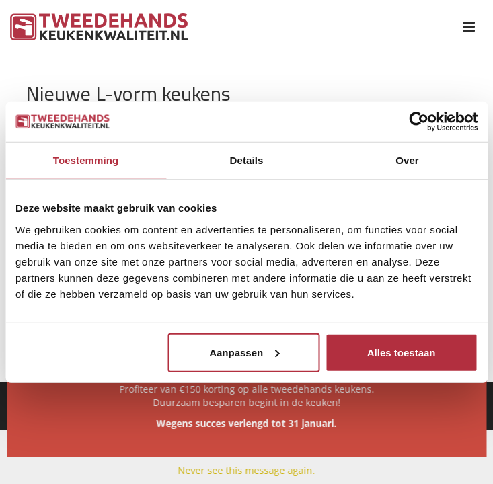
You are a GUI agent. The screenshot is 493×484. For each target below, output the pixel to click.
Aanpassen (244, 352)
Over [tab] (407, 160)
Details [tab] (247, 160)
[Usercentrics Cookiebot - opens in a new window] (419, 122)
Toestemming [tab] (86, 160)
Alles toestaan (401, 352)
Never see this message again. (246, 470)
